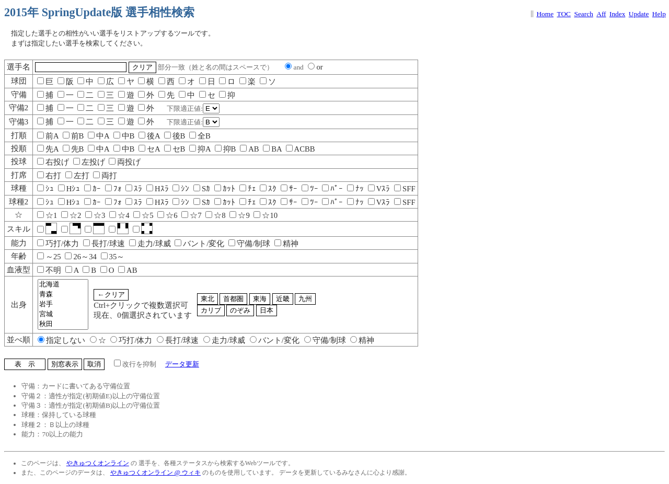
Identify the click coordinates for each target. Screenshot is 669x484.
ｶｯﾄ (224, 189)
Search (583, 14)
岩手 (63, 304)
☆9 (239, 215)
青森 (63, 294)
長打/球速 (104, 243)
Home (544, 14)
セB (175, 149)
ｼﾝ (180, 189)
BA (272, 149)
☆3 (95, 215)
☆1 (47, 215)
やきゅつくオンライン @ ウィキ (155, 472)
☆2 (71, 215)
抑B (225, 149)
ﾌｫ (113, 189)
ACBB (300, 149)
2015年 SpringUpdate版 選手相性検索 (99, 12)
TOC (564, 14)
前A (48, 136)
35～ (113, 256)
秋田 (63, 324)
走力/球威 (150, 243)
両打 (105, 175)
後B (175, 136)
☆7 (191, 215)
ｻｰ (289, 189)
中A (98, 136)
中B (124, 136)
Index (617, 14)
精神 (286, 243)
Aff (601, 14)
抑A (200, 149)
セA (149, 149)
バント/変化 (199, 243)
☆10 (265, 215)
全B (200, 136)
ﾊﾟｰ (332, 189)
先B (73, 149)
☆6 (167, 215)
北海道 (63, 285)
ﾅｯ (355, 189)
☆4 (119, 215)
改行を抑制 (135, 364)
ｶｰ (92, 189)
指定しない (61, 340)
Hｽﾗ (157, 189)
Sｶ (201, 189)
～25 (49, 256)
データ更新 (182, 364)
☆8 (215, 215)
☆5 (143, 215)
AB (249, 149)
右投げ (53, 162)
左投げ (89, 162)
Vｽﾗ (379, 189)
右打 (49, 175)
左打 (77, 175)
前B (73, 136)
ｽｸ (268, 189)
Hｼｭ (69, 189)
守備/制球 (249, 243)
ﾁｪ (247, 189)
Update (639, 14)
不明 (49, 270)
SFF (405, 189)
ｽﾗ (133, 189)
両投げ (125, 162)
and (294, 67)
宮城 (63, 314)
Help (659, 14)
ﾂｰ (310, 189)
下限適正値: (193, 108)
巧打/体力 (58, 243)
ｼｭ (45, 189)
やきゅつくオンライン (97, 463)
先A (48, 149)
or (315, 67)
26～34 (80, 256)
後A (149, 136)
